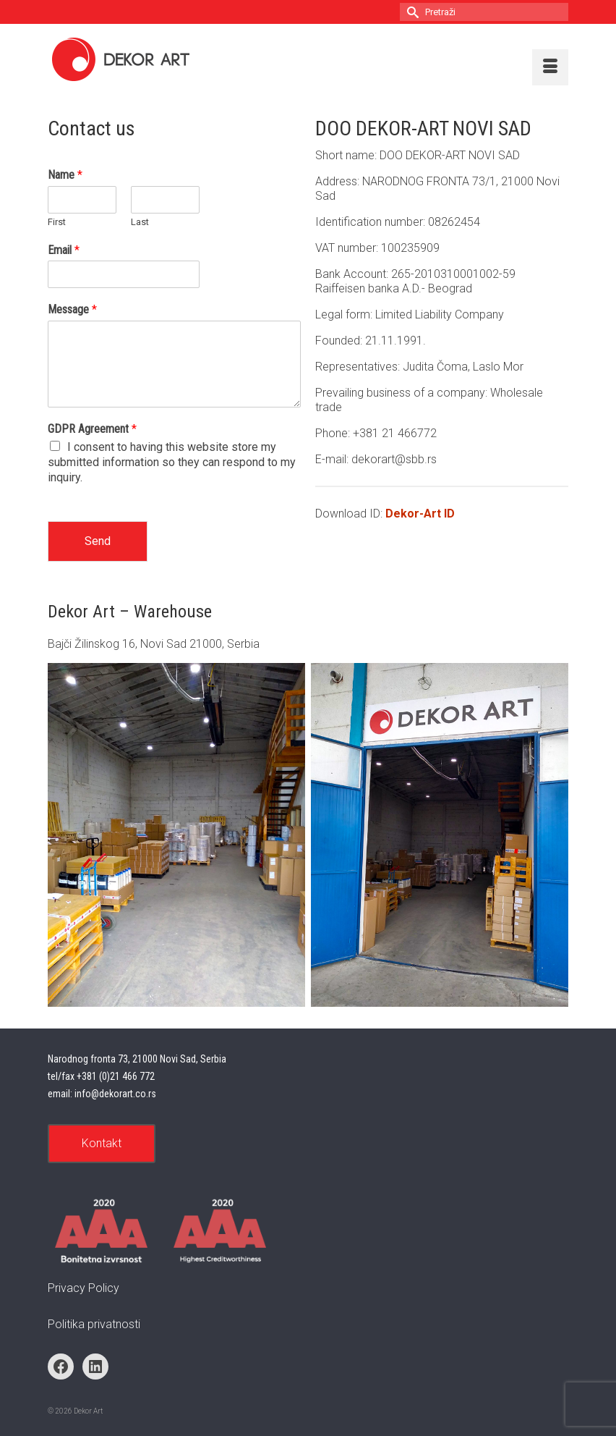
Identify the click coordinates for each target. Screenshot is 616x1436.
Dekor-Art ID (420, 513)
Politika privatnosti (94, 1324)
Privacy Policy (83, 1288)
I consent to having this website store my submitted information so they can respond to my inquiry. (172, 462)
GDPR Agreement (92, 429)
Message (72, 309)
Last (140, 221)
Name (65, 175)
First (57, 221)
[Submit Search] (411, 12)
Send (98, 541)
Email (64, 250)
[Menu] (550, 67)
